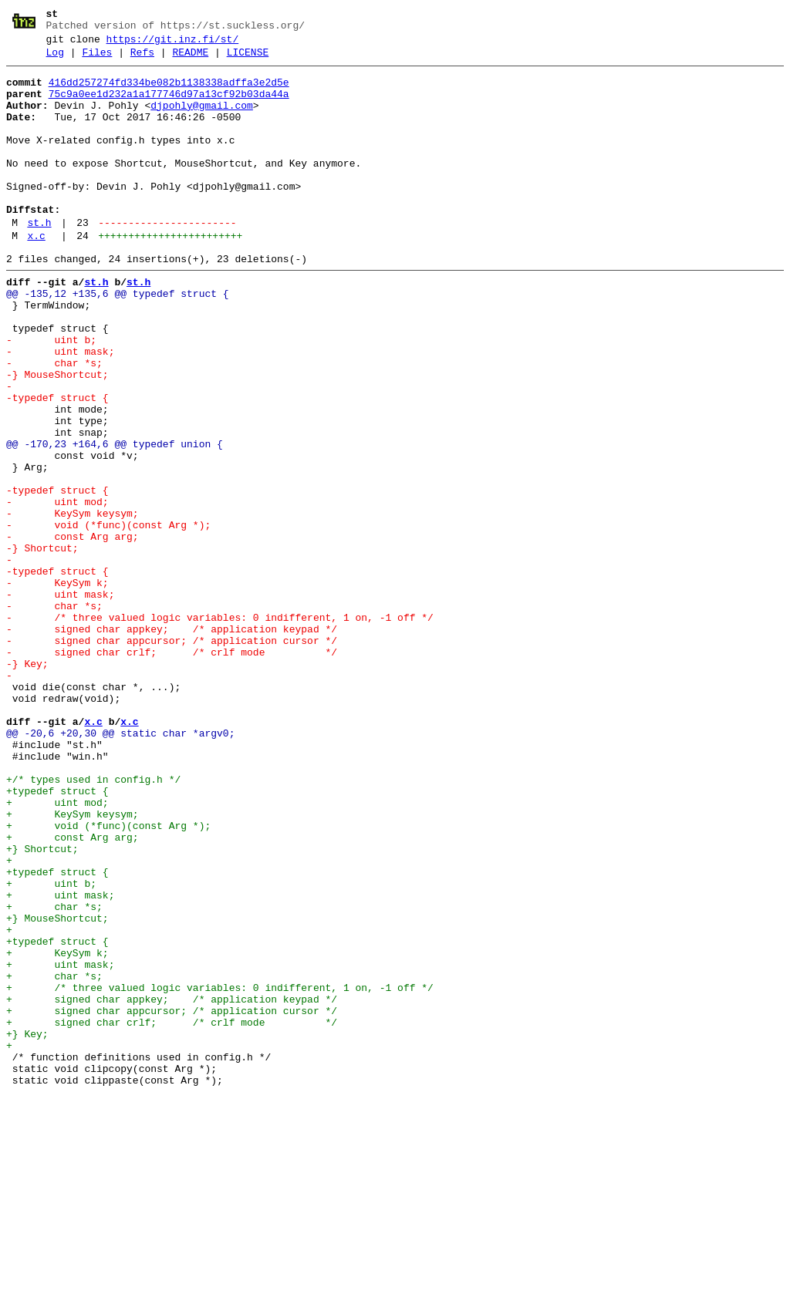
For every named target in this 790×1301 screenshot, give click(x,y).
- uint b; (51, 396)
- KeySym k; (57, 687)
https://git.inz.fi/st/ (172, 44)
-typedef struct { (57, 465)
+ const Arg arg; (72, 992)
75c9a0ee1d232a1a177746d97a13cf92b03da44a (169, 106)
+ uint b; (51, 1048)
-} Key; (27, 784)
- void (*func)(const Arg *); (108, 618)
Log (55, 59)
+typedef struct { (57, 937)
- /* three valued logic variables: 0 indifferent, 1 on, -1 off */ (220, 729)
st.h (39, 260)
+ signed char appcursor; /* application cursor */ (171, 1201)
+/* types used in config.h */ (93, 923)
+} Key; (27, 1228)
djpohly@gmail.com (201, 119)
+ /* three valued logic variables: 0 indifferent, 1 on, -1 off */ (220, 1173)
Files (97, 59)
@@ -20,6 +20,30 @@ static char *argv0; (120, 868)
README (190, 59)
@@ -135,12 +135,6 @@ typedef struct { (117, 340)
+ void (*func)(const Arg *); (108, 979)
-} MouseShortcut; (57, 437)
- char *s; (54, 423)
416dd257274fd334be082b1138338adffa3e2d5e (169, 92)
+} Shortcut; (42, 1006)
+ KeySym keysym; (72, 965)
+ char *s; (54, 1076)
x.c (36, 275)
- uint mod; (57, 590)
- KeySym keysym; (72, 604)
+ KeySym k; (57, 1131)
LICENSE (248, 59)
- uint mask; (60, 409)
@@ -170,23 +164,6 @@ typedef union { (114, 520)
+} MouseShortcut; (57, 1090)
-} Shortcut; (42, 645)
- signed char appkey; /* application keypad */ (171, 743)
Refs (142, 59)
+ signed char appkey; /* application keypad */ (171, 1187)
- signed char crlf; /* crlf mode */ (171, 770)
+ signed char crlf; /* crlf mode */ (171, 1215)
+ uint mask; (60, 1062)
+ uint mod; (57, 951)
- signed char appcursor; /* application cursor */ (171, 756)
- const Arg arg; (72, 632)
